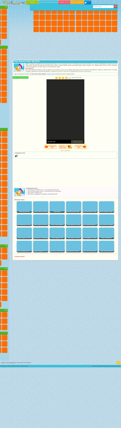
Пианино (66, 29)
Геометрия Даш (23, 17)
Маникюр (60, 23)
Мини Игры (6, 35)
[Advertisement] (18, 132)
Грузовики (102, 17)
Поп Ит (18, 17)
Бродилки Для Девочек (72, 11)
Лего (11, 69)
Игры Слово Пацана (18, 111)
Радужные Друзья (23, 105)
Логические (23, 23)
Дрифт (90, 29)
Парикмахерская (66, 17)
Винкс (72, 29)
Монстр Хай (66, 11)
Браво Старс (29, 93)
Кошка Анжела (42, 17)
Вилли (6, 57)
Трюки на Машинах (18, 35)
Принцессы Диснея (36, 29)
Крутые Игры (18, 41)
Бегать (108, 29)
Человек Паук (23, 81)
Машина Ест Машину (114, 23)
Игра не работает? (76, 153)
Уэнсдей (23, 111)
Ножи (18, 29)
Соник (29, 75)
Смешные (6, 23)
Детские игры (18, 311)
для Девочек (11, 11)
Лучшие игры (18, 6)
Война (18, 47)
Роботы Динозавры (96, 23)
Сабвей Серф (18, 69)
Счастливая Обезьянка (18, 87)
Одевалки (60, 17)
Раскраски (36, 17)
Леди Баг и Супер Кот (29, 63)
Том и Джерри (23, 87)
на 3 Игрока (6, 41)
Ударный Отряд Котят (11, 81)
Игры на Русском (11, 29)
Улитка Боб (11, 63)
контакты (94, 426)
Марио (18, 81)
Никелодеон (11, 41)
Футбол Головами (11, 47)
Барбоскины (6, 81)
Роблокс (6, 105)
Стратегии (90, 11)
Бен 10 (84, 29)
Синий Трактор (6, 93)
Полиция (90, 23)
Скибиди (6, 118)
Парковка (78, 11)
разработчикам (115, 426)
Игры (32, 2)
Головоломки (29, 35)
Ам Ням (29, 69)
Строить (23, 47)
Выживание (102, 23)
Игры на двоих (77, 2)
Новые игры (64, 2)
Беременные (42, 23)
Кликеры (29, 23)
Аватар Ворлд (6, 111)
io (11, 23)
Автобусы (96, 29)
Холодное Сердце (48, 17)
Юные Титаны (29, 87)
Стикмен (96, 17)
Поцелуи (72, 17)
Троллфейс (23, 63)
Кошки (54, 17)
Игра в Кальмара (6, 99)
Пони (36, 11)
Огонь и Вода (48, 11)
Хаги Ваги (29, 99)
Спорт (29, 17)
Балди (18, 99)
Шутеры (102, 29)
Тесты (60, 11)
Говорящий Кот (23, 57)
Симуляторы (18, 11)
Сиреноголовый (18, 93)
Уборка (60, 29)
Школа (23, 41)
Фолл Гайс (11, 93)
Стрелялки (114, 29)
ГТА (78, 29)
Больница (54, 23)
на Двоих (29, 11)
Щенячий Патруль (18, 57)
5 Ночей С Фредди (6, 63)
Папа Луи (36, 23)
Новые (6, 11)
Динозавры (23, 29)
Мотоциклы (90, 17)
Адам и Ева (6, 87)
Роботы (84, 23)
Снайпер (78, 23)
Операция (66, 23)
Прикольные (29, 29)
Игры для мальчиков (48, 2)
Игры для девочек (54, 6)
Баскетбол (29, 41)
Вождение (6, 47)
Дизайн (54, 29)
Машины (78, 17)
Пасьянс (6, 29)
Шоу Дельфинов (6, 75)
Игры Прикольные (44, 80)
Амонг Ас (23, 93)
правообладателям (104, 426)
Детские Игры (23, 11)
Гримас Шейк (11, 118)
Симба (11, 111)
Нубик (11, 105)
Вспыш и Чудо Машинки (23, 75)
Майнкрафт (114, 11)
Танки (96, 11)
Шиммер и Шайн (11, 87)
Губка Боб (11, 57)
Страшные (18, 23)
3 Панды (11, 75)
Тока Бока (29, 105)
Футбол (84, 11)
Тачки (18, 75)
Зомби (102, 11)
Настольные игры (18, 282)
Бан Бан (29, 111)
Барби (54, 11)
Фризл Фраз (29, 81)
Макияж (72, 23)
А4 (11, 99)
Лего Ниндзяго (29, 57)
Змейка (23, 35)
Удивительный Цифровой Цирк (23, 118)
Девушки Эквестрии (42, 11)
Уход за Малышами (48, 29)
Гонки (114, 17)
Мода (42, 29)
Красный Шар (18, 63)
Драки (108, 17)
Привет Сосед (18, 105)
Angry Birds (23, 69)
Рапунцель (48, 23)
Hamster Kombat (18, 118)
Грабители (108, 23)
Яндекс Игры (11, 17)
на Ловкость (6, 17)
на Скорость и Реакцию (11, 35)
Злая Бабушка (6, 69)
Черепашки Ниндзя (84, 17)
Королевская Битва (108, 11)
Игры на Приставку (29, 47)
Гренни (23, 99)
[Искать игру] (103, 2)
